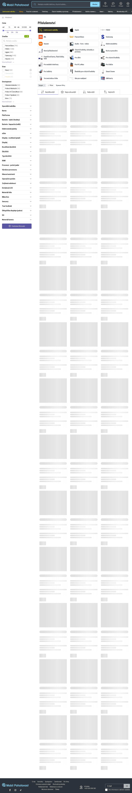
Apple (9, 52)
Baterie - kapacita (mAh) (17, 124)
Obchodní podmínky (59, 784)
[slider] (30, 30)
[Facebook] (10, 790)
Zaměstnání (58, 781)
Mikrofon (17, 197)
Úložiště (17, 151)
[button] (65, 4)
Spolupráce (48, 781)
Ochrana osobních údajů (43, 784)
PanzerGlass (11, 45)
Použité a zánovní (32, 11)
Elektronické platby (17, 129)
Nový (9, 70)
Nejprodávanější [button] (68, 92)
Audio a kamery (90, 11)
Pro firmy (66, 781)
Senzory (17, 201)
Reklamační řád (43, 787)
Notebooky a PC (122, 11)
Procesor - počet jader (17, 165)
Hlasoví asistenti (17, 174)
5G (17, 215)
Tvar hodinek (17, 206)
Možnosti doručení (47, 789)
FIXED (9, 49)
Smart (102, 11)
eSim (17, 133)
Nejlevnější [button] (88, 92)
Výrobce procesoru (17, 170)
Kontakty (40, 781)
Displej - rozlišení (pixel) (17, 138)
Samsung (10, 55)
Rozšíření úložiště (17, 147)
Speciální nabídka (17, 106)
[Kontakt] (113, 4)
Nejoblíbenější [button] (48, 92)
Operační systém (17, 179)
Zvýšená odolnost (17, 183)
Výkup (21, 11)
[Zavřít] (44, 85)
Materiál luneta (17, 220)
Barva (17, 111)
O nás (33, 781)
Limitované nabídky (8, 11)
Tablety (110, 11)
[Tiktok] (20, 790)
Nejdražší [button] (109, 92)
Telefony (45, 11)
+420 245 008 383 (90, 788)
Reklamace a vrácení (56, 787)
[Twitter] (15, 790)
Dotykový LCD (17, 188)
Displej (17, 142)
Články (57, 789)
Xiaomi (9, 59)
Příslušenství (76, 11)
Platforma (17, 115)
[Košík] (128, 4)
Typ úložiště (17, 156)
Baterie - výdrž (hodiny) (17, 120)
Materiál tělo (17, 192)
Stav (4, 66)
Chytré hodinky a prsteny (60, 11)
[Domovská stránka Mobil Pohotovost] (15, 785)
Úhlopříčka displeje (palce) (17, 210)
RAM (17, 160)
